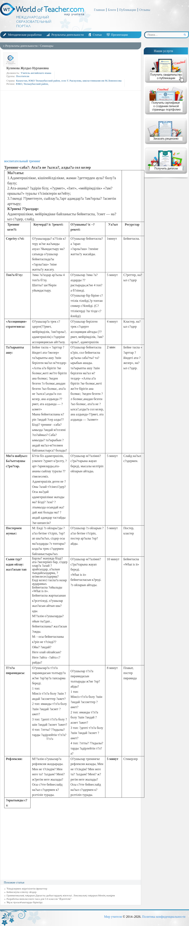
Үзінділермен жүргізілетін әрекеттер (27, 888)
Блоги (112, 9)
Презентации (119, 34)
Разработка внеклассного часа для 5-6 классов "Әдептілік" (39, 898)
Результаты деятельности (67, 34)
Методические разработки (25, 34)
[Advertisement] (71, 125)
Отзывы (144, 9)
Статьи (97, 34)
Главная (99, 9)
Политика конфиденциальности (163, 916)
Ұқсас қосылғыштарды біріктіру (25, 902)
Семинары (46, 45)
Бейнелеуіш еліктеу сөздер (22, 892)
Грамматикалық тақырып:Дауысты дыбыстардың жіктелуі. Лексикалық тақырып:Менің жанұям (61, 895)
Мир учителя (113, 916)
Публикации (127, 9)
